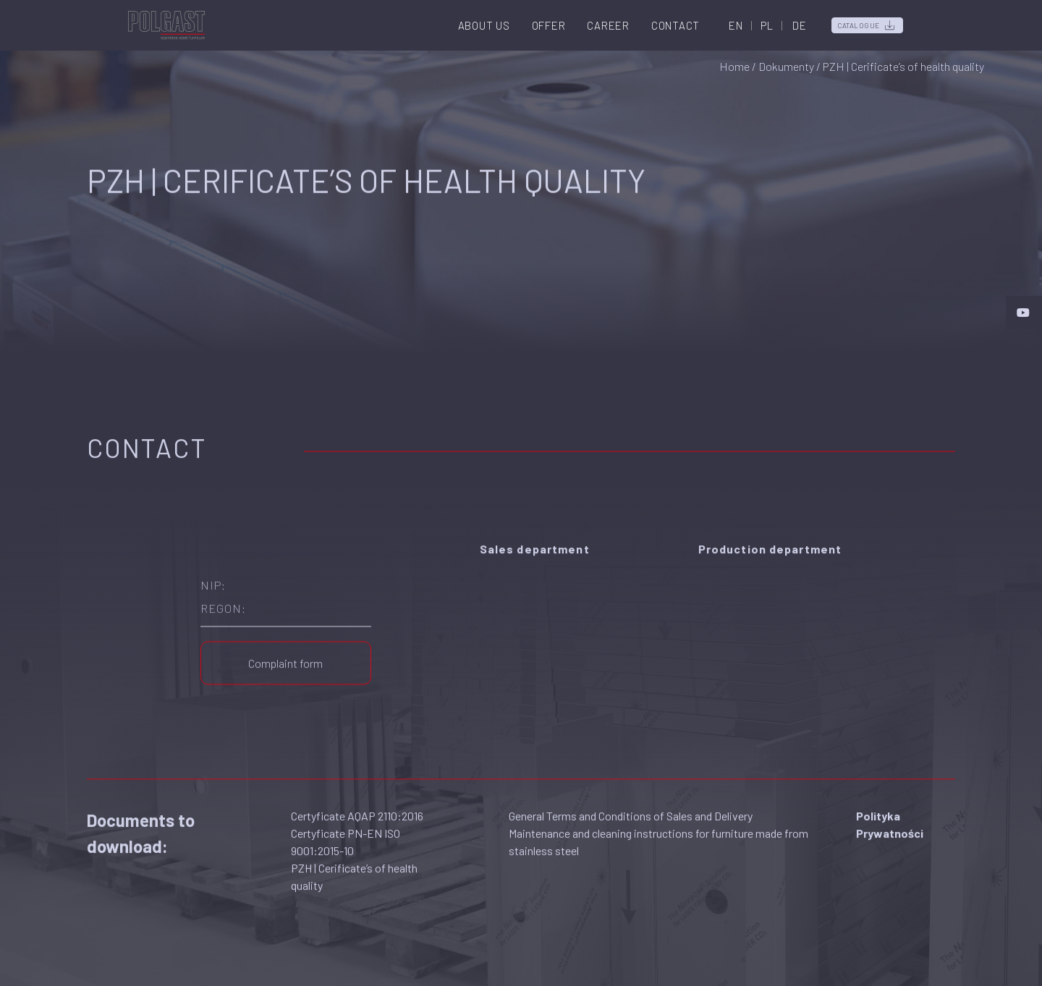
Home (734, 66)
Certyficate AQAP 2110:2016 (357, 808)
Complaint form (285, 656)
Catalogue (858, 25)
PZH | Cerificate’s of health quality (354, 869)
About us (484, 25)
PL (767, 25)
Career (608, 25)
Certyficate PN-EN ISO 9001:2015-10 (345, 834)
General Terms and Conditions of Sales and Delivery (631, 808)
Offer (549, 25)
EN (736, 25)
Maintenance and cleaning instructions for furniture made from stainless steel (658, 834)
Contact (675, 25)
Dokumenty (786, 66)
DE (799, 25)
